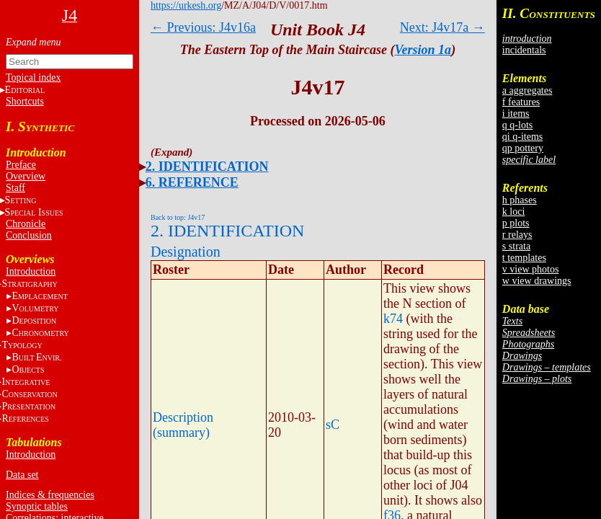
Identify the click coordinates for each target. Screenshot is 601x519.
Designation (186, 252)
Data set (22, 474)
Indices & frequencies (50, 494)
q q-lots (517, 125)
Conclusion (29, 235)
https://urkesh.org (186, 5)
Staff (15, 187)
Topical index (33, 77)
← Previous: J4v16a (203, 27)
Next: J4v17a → (442, 27)
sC (332, 424)
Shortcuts (25, 101)
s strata (516, 246)
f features (521, 102)
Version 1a (423, 50)
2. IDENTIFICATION (207, 166)
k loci (513, 211)
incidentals (524, 50)
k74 (393, 318)
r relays (517, 234)
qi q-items (522, 136)
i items (516, 113)
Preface (21, 164)
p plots (516, 223)
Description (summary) (183, 425)
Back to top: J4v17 (178, 217)
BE (36, 357)
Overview (25, 176)
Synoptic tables (37, 506)
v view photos (530, 269)
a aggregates (527, 90)
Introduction (30, 271)
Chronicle (25, 223)
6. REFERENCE (192, 182)
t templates (524, 257)
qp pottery (522, 148)
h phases (519, 200)
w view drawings (536, 280)
